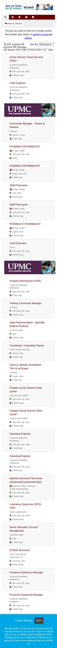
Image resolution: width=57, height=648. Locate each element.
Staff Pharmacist (18, 185)
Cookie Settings (23, 620)
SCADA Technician (20, 550)
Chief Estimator (18, 243)
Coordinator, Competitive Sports (27, 345)
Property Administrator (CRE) (25, 281)
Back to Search (13, 23)
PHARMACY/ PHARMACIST (25, 224)
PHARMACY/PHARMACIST (25, 146)
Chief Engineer (18, 83)
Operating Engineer (20, 434)
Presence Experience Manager (26, 572)
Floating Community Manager (25, 303)
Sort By (34, 44)
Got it (39, 620)
